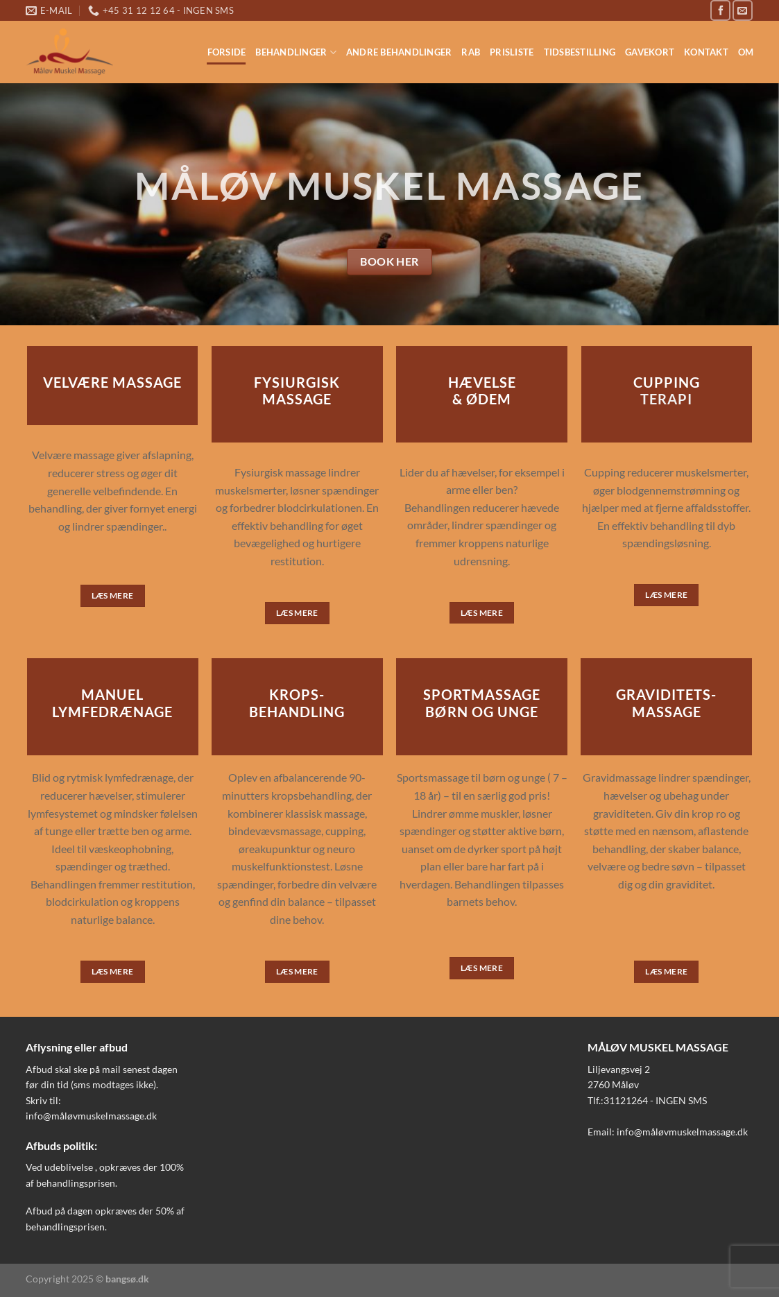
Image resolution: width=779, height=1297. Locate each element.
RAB (470, 52)
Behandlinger (295, 52)
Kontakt (706, 52)
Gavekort (649, 52)
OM (746, 52)
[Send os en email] (743, 10)
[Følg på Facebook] (720, 10)
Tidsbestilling (580, 52)
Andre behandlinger (399, 52)
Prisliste (511, 52)
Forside (226, 52)
